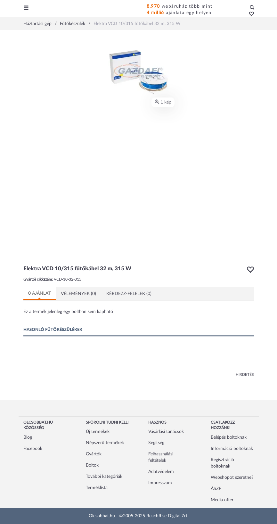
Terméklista (97, 488)
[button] (249, 14)
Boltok (92, 465)
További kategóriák (104, 476)
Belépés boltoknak (229, 437)
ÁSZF (216, 488)
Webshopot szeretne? (232, 477)
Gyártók (94, 454)
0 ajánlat (39, 293)
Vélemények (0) (78, 294)
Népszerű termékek (105, 443)
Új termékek (98, 431)
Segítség (156, 443)
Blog (27, 437)
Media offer (222, 500)
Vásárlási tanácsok (166, 431)
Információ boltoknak (232, 448)
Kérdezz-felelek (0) (128, 294)
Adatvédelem (161, 471)
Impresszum (160, 483)
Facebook (32, 448)
